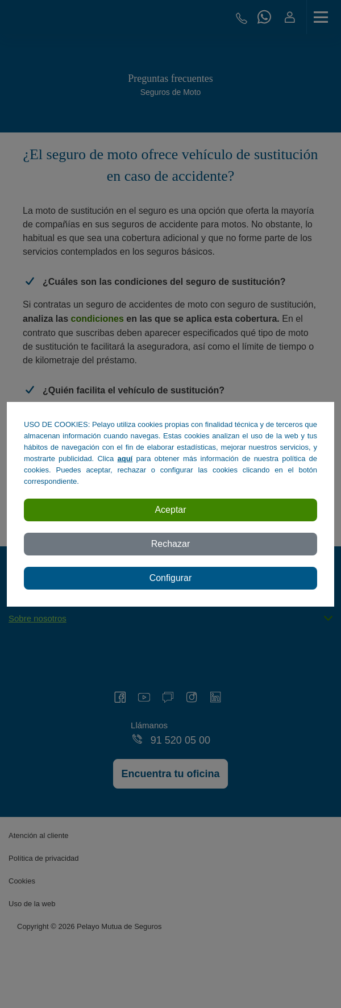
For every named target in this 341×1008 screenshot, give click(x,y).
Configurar (170, 578)
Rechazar (170, 544)
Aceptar (170, 510)
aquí (125, 458)
